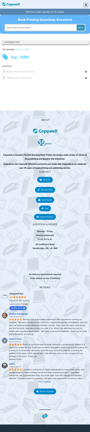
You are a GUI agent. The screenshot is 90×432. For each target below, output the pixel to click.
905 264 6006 (45, 190)
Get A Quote (45, 200)
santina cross (15, 339)
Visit (45, 208)
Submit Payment (45, 217)
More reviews (45, 381)
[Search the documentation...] (41, 28)
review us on (18, 308)
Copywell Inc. (16, 293)
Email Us (45, 180)
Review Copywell (45, 391)
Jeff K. (12, 364)
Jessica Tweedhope (18, 314)
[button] (45, 42)
